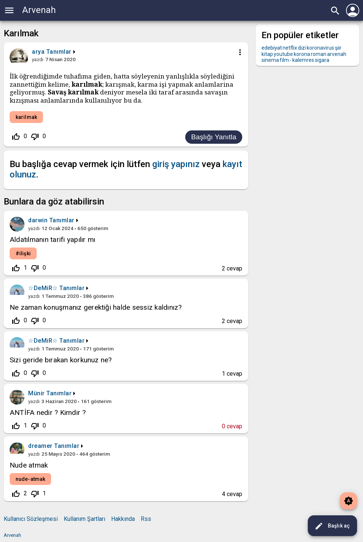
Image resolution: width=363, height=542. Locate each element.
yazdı (37, 59)
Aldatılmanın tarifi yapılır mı (52, 239)
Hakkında (123, 518)
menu (9, 10)
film (284, 60)
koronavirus (320, 48)
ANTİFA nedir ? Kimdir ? (48, 412)
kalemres (303, 60)
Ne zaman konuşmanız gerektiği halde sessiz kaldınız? (96, 307)
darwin (37, 220)
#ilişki (23, 253)
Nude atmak (29, 465)
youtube (283, 54)
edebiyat (272, 47)
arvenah (336, 54)
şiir (338, 48)
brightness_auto (348, 501)
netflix (290, 48)
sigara (322, 60)
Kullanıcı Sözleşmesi (31, 518)
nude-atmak (30, 479)
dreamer (40, 445)
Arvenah (39, 10)
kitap (267, 54)
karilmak (26, 117)
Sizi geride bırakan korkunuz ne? (61, 360)
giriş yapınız (176, 164)
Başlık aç (332, 526)
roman (318, 54)
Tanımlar (58, 51)
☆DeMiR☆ (43, 288)
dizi (302, 48)
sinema (270, 60)
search (335, 10)
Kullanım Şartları (84, 518)
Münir (36, 393)
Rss (146, 518)
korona (302, 54)
